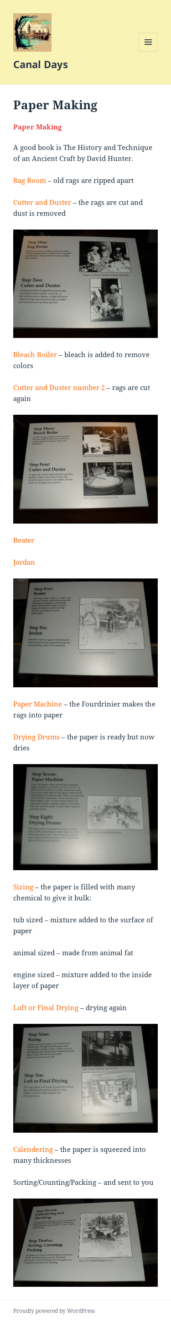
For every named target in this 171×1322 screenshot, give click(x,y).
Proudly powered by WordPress (54, 1311)
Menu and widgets (148, 51)
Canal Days (40, 64)
